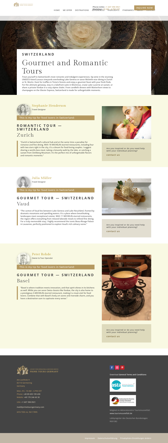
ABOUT (140, 18)
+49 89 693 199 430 (31, 394)
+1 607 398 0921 (28, 402)
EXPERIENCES (98, 18)
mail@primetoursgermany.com (30, 407)
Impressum (90, 438)
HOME (57, 18)
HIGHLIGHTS (113, 18)
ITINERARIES (128, 18)
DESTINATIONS (82, 18)
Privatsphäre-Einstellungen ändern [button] (135, 438)
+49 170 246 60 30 (32, 397)
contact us (113, 154)
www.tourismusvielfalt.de (121, 413)
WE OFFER (67, 18)
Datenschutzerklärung (107, 438)
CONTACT (150, 18)
